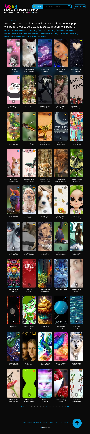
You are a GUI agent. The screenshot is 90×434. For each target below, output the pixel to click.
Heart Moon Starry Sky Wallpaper (76, 70)
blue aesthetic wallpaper (36, 36)
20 (46, 406)
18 (40, 406)
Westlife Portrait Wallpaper (29, 363)
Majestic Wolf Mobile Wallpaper (29, 253)
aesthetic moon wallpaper (14, 30)
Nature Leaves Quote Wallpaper (61, 217)
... (28, 406)
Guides (66, 422)
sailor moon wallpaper (46, 30)
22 (52, 406)
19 (43, 406)
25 (61, 406)
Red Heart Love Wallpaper (29, 290)
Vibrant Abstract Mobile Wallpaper (13, 363)
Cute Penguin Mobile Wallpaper (13, 253)
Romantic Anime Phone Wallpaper (61, 107)
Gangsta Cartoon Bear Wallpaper (29, 327)
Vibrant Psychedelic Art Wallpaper (13, 290)
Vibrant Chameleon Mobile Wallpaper (45, 143)
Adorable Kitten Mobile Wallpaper (29, 70)
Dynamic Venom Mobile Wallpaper (45, 107)
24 (58, 406)
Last (68, 406)
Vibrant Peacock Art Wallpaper (45, 363)
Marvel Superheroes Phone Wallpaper (76, 107)
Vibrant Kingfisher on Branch (14, 217)
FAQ (61, 422)
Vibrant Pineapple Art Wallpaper (45, 290)
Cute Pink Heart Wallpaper (13, 70)
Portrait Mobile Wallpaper (76, 290)
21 (49, 406)
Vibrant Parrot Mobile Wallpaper (13, 143)
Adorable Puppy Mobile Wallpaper (45, 217)
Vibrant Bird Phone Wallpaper (61, 253)
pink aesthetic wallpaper (49, 33)
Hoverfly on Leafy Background (29, 143)
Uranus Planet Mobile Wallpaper (61, 327)
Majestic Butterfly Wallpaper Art (76, 180)
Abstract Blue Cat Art (61, 290)
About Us (31, 422)
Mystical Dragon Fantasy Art (76, 253)
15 (31, 406)
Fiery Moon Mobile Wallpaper (13, 327)
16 (34, 406)
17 (37, 406)
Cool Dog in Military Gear (45, 253)
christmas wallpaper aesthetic (15, 36)
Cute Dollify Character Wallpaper (76, 217)
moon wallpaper (30, 30)
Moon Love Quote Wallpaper (61, 143)
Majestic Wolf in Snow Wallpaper (76, 363)
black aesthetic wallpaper (29, 33)
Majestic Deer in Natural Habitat (29, 107)
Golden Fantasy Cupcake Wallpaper (45, 327)
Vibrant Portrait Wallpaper (60, 70)
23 (55, 406)
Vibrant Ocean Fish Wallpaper (76, 327)
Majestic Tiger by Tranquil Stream (45, 180)
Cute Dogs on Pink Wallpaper (13, 180)
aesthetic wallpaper (12, 33)
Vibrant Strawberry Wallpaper (61, 400)
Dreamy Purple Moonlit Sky (45, 70)
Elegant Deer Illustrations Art (76, 400)
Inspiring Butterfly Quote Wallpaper (29, 180)
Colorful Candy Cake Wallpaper (76, 143)
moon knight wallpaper (65, 30)
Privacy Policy (54, 422)
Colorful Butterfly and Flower (61, 363)
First (22, 406)
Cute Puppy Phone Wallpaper (29, 217)
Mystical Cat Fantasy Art (45, 400)
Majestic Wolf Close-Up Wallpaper (60, 180)
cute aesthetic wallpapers (68, 33)
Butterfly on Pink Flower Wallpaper (13, 400)
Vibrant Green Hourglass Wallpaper (29, 400)
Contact (24, 422)
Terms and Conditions (42, 422)
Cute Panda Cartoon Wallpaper (13, 107)
